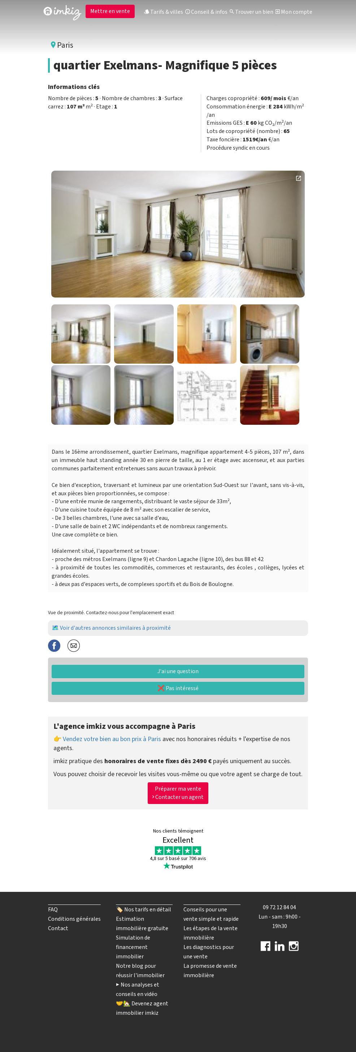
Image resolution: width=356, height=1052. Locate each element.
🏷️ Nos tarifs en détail (143, 910)
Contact (58, 928)
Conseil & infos (206, 12)
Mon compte (293, 12)
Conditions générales (74, 919)
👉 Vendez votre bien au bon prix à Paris (107, 739)
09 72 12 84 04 (279, 907)
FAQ (53, 910)
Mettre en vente (110, 11)
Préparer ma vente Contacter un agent (178, 793)
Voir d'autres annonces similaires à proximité (115, 628)
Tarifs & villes (163, 12)
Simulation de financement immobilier (133, 947)
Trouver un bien (251, 12)
